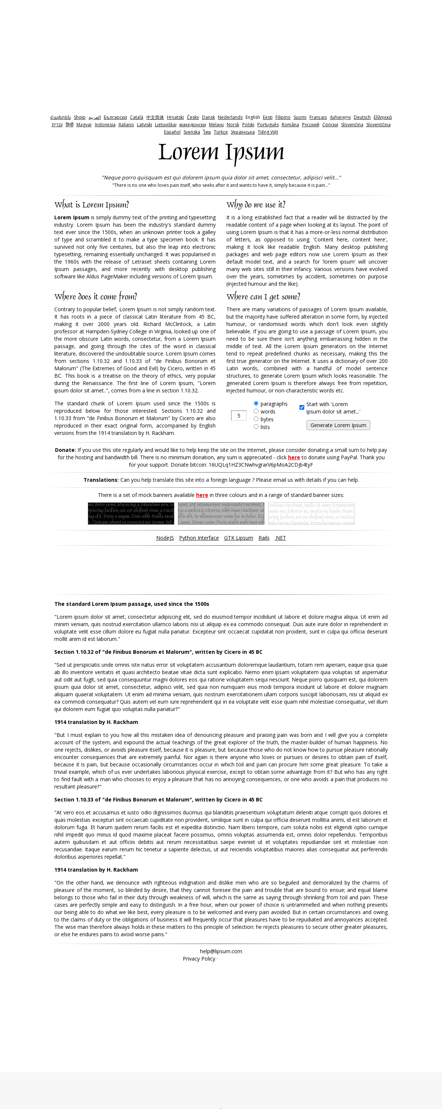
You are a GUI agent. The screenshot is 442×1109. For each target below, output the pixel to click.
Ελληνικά (383, 117)
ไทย (207, 132)
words (268, 411)
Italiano (126, 124)
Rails (264, 537)
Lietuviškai (166, 124)
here (294, 457)
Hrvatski (175, 117)
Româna (290, 124)
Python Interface (199, 537)
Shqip (80, 117)
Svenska (192, 132)
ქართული (340, 117)
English (253, 117)
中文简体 (155, 117)
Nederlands (230, 117)
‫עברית (57, 124)
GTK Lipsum (238, 537)
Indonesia (105, 124)
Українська (243, 132)
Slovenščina (378, 124)
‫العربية (95, 117)
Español (172, 132)
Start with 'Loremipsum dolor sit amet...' (333, 408)
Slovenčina (352, 124)
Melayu (216, 124)
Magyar (84, 124)
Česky (193, 117)
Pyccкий (310, 124)
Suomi (300, 117)
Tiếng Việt (268, 132)
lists (265, 426)
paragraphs (274, 403)
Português (268, 124)
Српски (330, 124)
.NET (280, 537)
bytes (267, 419)
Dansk (208, 117)
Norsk (233, 124)
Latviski (144, 124)
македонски (192, 124)
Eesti (268, 117)
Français (318, 117)
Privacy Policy (199, 958)
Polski (248, 124)
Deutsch (362, 117)
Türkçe (221, 132)
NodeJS (165, 537)
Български (115, 117)
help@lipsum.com (221, 951)
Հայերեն (60, 117)
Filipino (283, 117)
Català (136, 117)
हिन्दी (69, 124)
